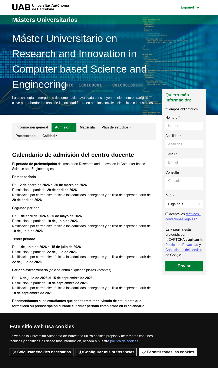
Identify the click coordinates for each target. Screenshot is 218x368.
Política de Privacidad (181, 250)
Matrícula (87, 133)
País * (170, 201)
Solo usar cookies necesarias (41, 352)
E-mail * (171, 159)
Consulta (172, 178)
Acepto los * (183, 222)
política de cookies (124, 341)
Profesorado (26, 141)
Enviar (184, 271)
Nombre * (172, 123)
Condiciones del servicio (183, 255)
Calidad (48, 141)
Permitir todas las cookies (168, 352)
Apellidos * (173, 141)
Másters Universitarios (46, 19)
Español (193, 7)
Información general (32, 133)
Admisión (62, 133)
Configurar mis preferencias (106, 352)
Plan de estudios (115, 133)
